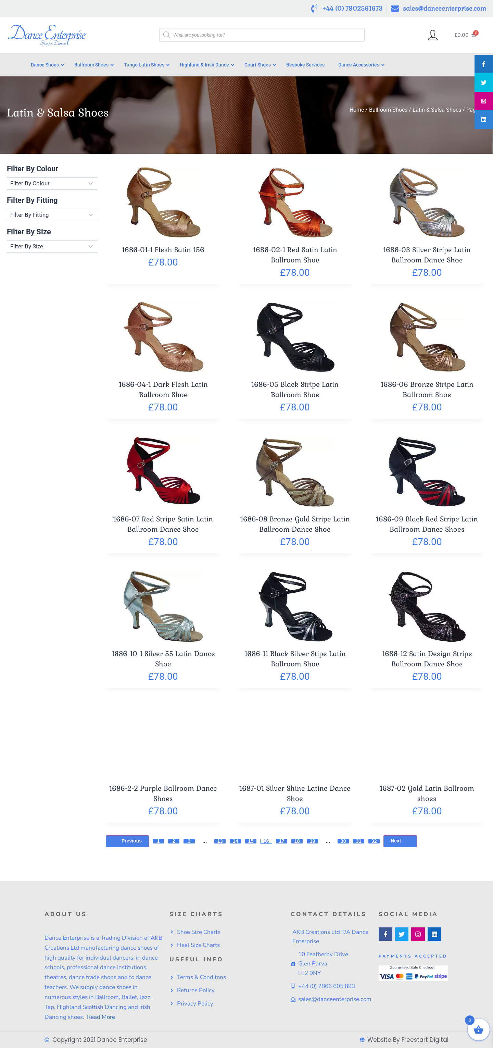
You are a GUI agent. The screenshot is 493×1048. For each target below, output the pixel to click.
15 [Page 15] (251, 844)
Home (357, 113)
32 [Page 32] (374, 844)
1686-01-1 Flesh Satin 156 (163, 252)
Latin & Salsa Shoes (437, 113)
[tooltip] (484, 64)
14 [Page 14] (235, 844)
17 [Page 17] (282, 844)
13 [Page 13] (220, 844)
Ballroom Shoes (388, 113)
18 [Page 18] (297, 844)
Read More (100, 1017)
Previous (127, 844)
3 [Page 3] (189, 844)
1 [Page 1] (158, 844)
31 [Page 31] (359, 844)
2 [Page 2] (174, 844)
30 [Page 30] (343, 844)
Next (400, 844)
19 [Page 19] (312, 844)
